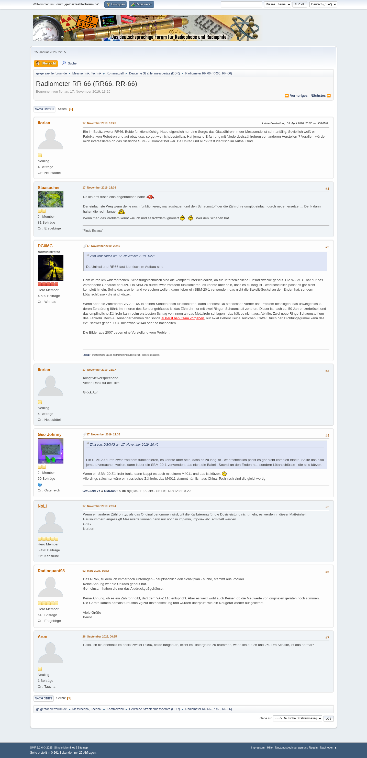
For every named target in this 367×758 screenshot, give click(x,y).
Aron (42, 636)
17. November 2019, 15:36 (99, 187)
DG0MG (45, 246)
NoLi (42, 506)
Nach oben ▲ (328, 747)
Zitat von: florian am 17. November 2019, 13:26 (122, 256)
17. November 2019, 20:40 (103, 245)
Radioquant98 (51, 571)
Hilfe (270, 747)
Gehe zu (265, 718)
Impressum (257, 747)
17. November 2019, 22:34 (99, 506)
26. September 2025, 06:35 (100, 636)
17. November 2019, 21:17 (99, 369)
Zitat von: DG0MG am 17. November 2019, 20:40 (124, 444)
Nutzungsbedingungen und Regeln (296, 747)
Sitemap (83, 747)
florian (44, 123)
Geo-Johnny (50, 434)
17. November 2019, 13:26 (99, 123)
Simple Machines (64, 747)
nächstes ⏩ (321, 95)
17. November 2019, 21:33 (103, 434)
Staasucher (49, 187)
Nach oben (43, 698)
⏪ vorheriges (296, 95)
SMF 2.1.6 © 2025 (41, 747)
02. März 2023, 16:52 (96, 570)
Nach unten (44, 109)
